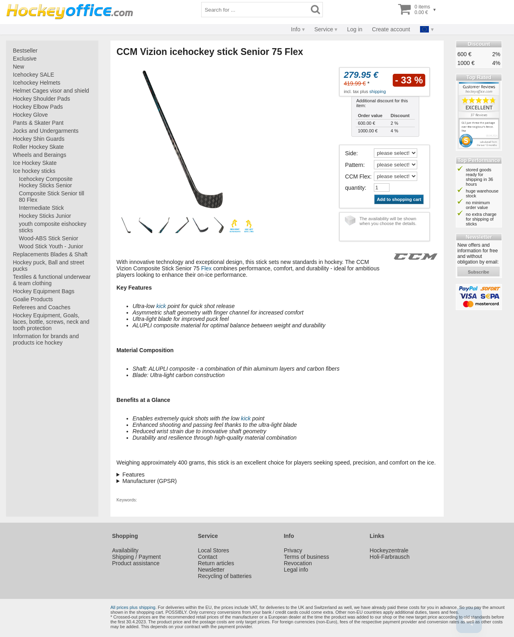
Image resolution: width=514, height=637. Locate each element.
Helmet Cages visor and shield (51, 90)
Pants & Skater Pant (38, 123)
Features (133, 474)
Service (323, 29)
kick (161, 306)
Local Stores (213, 550)
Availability (125, 550)
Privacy (293, 550)
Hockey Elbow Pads (38, 106)
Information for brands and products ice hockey (46, 339)
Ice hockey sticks (34, 171)
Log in (354, 29)
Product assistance (135, 563)
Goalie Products (33, 299)
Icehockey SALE (33, 74)
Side (350, 153)
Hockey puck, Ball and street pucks (48, 265)
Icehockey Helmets (36, 82)
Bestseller (25, 50)
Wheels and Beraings (39, 155)
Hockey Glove (30, 115)
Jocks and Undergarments (45, 131)
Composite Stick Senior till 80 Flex (51, 196)
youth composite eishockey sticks (52, 227)
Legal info (296, 569)
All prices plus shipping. (133, 607)
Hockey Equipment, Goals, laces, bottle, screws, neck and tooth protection (51, 321)
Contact (207, 557)
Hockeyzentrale (389, 550)
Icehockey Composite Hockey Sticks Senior (46, 182)
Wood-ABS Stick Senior (48, 238)
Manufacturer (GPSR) (149, 481)
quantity (355, 188)
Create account (391, 29)
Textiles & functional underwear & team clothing (52, 280)
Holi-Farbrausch (390, 557)
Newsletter (211, 569)
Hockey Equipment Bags (43, 291)
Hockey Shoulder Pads (41, 98)
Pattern (354, 165)
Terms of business (306, 557)
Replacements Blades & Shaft (50, 254)
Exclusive (25, 58)
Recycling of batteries (225, 576)
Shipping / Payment (136, 557)
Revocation (298, 563)
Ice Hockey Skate (35, 163)
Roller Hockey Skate (38, 147)
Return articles (216, 563)
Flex (206, 268)
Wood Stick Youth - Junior (51, 246)
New (18, 66)
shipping (377, 91)
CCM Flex (357, 176)
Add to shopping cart (399, 199)
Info (295, 29)
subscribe (478, 272)
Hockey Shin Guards (38, 139)
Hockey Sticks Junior (45, 216)
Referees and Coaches (41, 307)
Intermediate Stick (41, 208)
